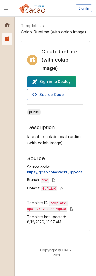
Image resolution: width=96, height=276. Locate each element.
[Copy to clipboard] (53, 180)
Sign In (84, 8)
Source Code (48, 94)
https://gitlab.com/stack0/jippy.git (54, 172)
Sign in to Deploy (51, 82)
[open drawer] (6, 8)
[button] (7, 25)
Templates (31, 25)
